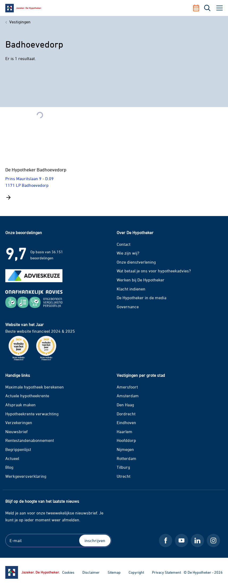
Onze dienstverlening (136, 262)
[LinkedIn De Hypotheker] (197, 540)
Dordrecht (126, 413)
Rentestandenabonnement (29, 440)
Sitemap (114, 572)
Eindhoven (126, 422)
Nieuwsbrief (16, 431)
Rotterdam (126, 458)
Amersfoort (127, 387)
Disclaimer (91, 572)
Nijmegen (125, 449)
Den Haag (125, 404)
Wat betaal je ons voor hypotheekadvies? (154, 270)
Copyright (136, 572)
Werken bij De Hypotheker (140, 279)
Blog (9, 467)
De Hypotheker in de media (141, 297)
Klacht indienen (131, 288)
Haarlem (124, 431)
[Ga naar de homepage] (32, 572)
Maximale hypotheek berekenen (34, 387)
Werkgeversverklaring (25, 476)
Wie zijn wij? (128, 253)
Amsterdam (128, 395)
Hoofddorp (126, 440)
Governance (128, 306)
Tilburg (123, 467)
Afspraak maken (20, 404)
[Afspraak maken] (198, 8)
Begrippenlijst (18, 449)
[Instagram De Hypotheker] (213, 540)
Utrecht (123, 476)
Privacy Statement (166, 572)
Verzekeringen (18, 422)
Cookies (68, 572)
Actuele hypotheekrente (27, 395)
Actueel (12, 458)
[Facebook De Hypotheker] (165, 540)
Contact (123, 244)
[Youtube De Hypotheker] (181, 540)
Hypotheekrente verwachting (31, 413)
